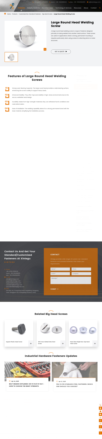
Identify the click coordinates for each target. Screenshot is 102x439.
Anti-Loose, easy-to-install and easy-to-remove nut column (50, 406)
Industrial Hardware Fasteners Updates (51, 355)
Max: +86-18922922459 (77, 2)
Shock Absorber (44, 409)
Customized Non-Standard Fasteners (30, 14)
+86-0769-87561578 (41, 2)
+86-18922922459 (84, 409)
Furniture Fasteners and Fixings (84, 224)
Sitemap (57, 437)
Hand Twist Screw (83, 137)
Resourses (77, 8)
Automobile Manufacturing (29, 427)
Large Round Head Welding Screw (64, 14)
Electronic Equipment (31, 417)
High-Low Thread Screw (46, 416)
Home (9, 14)
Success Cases (47, 8)
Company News (69, 417)
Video (66, 409)
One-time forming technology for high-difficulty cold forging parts (49, 413)
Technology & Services (63, 8)
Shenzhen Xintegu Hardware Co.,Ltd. (21, 437)
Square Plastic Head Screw (86, 140)
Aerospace (28, 424)
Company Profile (69, 414)
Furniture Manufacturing (29, 409)
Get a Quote (61, 51)
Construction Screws (84, 163)
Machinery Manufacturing (29, 420)
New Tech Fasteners (83, 202)
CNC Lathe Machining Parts (86, 167)
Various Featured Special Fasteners (83, 218)
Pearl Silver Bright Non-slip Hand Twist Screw (80, 344)
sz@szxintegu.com (95, 2)
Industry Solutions (33, 8)
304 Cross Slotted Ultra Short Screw (46, 344)
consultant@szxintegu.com (13, 285)
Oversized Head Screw (84, 111)
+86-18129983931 (84, 407)
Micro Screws (81, 91)
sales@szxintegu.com (11, 279)
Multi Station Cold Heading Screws (85, 180)
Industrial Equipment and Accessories (84, 230)
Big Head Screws (47, 14)
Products (21, 8)
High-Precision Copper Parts (84, 212)
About (86, 8)
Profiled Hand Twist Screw (85, 153)
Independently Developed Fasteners (84, 80)
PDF (65, 412)
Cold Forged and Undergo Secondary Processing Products (85, 173)
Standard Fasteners (84, 206)
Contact (94, 8)
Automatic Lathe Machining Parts (86, 190)
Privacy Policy (67, 437)
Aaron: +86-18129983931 (59, 2)
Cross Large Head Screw (85, 129)
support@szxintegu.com (12, 281)
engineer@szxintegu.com (12, 283)
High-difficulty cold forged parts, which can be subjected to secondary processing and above (51, 421)
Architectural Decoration (28, 413)
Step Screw (81, 185)
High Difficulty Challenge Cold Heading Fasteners (85, 197)
